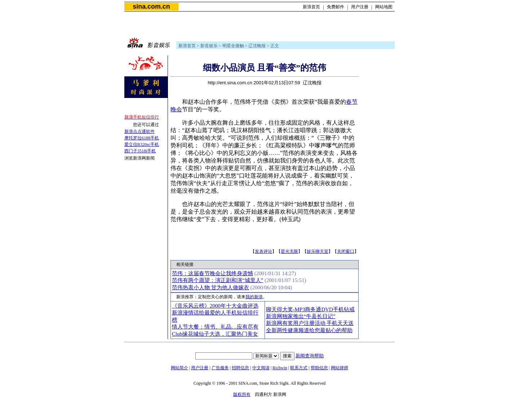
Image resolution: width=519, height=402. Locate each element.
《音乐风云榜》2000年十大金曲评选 (215, 306)
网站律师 (339, 367)
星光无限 (289, 251)
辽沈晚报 (257, 45)
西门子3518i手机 (140, 150)
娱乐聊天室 (317, 251)
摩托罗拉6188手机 (141, 137)
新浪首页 (311, 6)
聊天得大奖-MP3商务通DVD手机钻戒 (310, 309)
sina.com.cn (151, 6)
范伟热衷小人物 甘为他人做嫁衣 (210, 287)
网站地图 (383, 6)
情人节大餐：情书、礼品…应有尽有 (215, 327)
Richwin (279, 367)
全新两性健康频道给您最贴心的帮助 (309, 330)
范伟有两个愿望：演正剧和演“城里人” (217, 280)
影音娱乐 (209, 45)
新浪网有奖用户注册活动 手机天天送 (310, 323)
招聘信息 (240, 367)
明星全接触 (233, 45)
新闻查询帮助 (310, 355)
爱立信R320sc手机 (141, 144)
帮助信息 (319, 367)
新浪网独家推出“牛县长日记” (301, 316)
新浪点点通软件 (139, 131)
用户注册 (359, 6)
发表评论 (263, 251)
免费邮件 (335, 6)
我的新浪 (254, 296)
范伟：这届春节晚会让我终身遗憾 (212, 273)
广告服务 (220, 367)
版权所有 (241, 394)
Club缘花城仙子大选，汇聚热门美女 (215, 334)
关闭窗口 (345, 251)
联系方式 (298, 367)
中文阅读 (261, 367)
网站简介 (179, 367)
